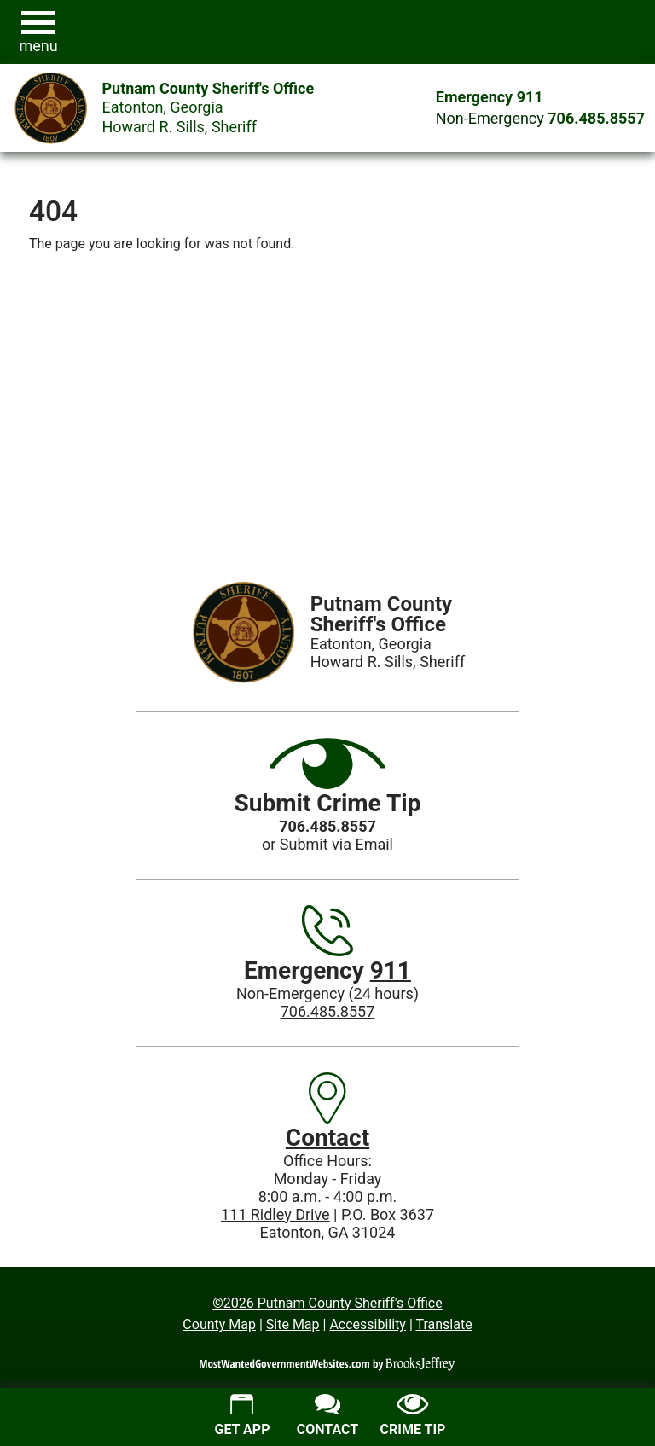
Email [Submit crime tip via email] (374, 844)
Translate (443, 1324)
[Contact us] (327, 1417)
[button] (38, 32)
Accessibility (367, 1324)
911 (390, 970)
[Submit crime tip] (412, 1417)
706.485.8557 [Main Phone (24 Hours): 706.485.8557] (328, 1011)
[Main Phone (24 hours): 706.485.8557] (596, 118)
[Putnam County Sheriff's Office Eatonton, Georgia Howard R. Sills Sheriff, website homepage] (157, 108)
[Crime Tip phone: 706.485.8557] (327, 826)
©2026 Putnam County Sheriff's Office (327, 1303)
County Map (219, 1324)
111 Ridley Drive (275, 1214)
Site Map (293, 1324)
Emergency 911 (489, 97)
